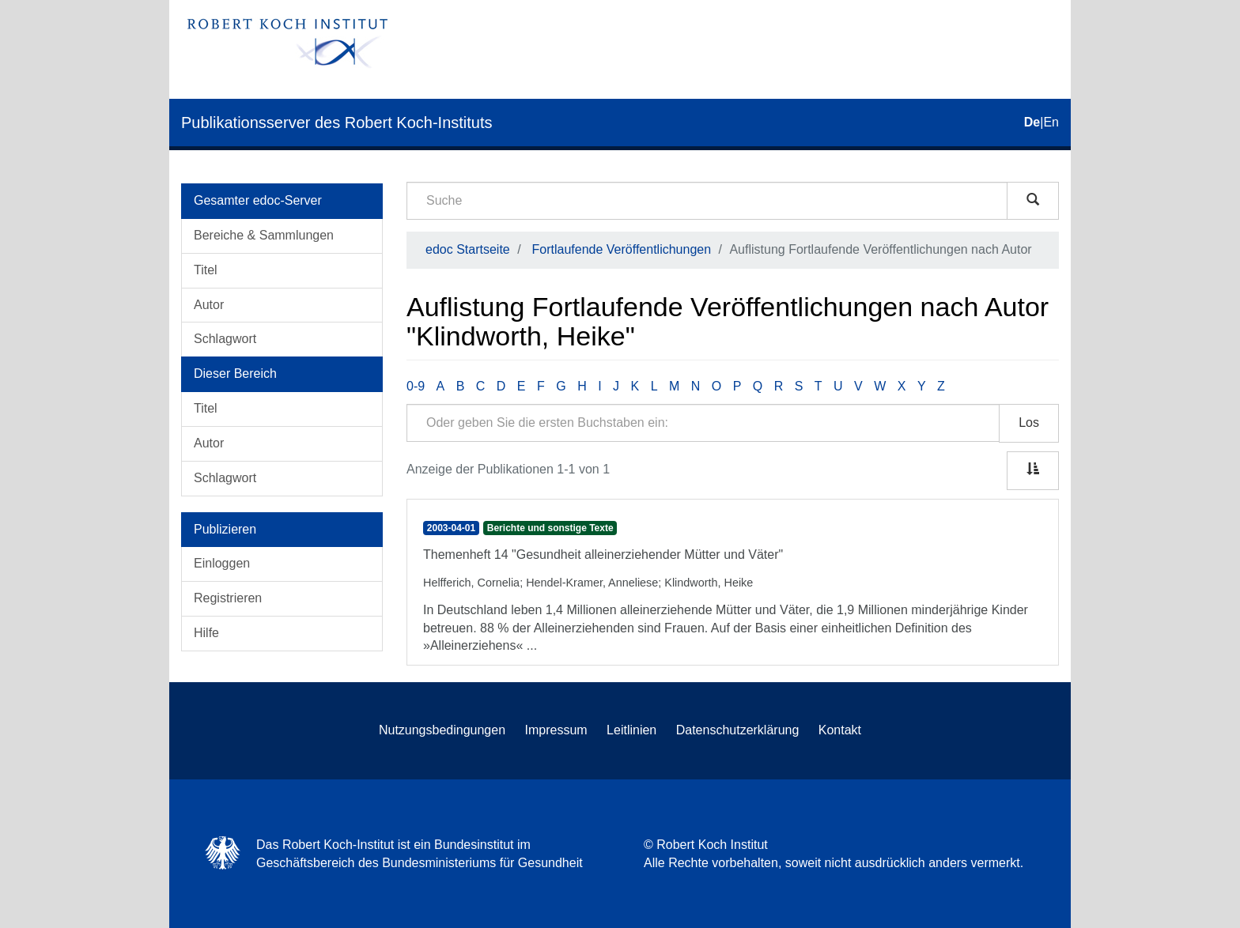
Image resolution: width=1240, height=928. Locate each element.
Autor (209, 304)
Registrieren (228, 598)
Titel (205, 270)
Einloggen (222, 563)
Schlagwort (225, 338)
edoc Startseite (467, 249)
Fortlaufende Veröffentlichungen (622, 249)
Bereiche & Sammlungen (264, 235)
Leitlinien (631, 730)
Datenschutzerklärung (738, 730)
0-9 (415, 386)
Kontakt (839, 730)
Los (1029, 422)
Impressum (556, 730)
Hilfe (206, 632)
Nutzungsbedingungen (442, 730)
